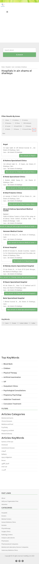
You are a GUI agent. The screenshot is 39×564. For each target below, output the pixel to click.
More (4, 133)
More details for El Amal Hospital (25, 261)
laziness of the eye (7, 442)
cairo (13, 67)
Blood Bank (8, 364)
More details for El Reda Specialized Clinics (21, 188)
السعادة (4, 451)
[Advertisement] (19, 23)
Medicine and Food (7, 424)
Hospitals (8, 67)
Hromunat (5, 445)
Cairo (4, 152)
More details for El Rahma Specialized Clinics (21, 172)
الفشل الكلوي (5, 463)
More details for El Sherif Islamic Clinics (22, 204)
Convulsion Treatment (12, 404)
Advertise (4, 504)
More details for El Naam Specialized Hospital (20, 293)
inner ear (4, 467)
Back (34, 130)
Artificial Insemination (12, 377)
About (3, 498)
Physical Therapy (10, 373)
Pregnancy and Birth (8, 430)
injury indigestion (7, 457)
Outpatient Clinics (11, 386)
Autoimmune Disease (8, 448)
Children (7, 368)
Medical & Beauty (7, 433)
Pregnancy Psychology (12, 395)
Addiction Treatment (12, 399)
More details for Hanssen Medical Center (22, 242)
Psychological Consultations (15, 390)
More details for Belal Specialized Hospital (21, 309)
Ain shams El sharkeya (15, 152)
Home (3, 67)
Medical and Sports (7, 418)
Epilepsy (4, 454)
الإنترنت (4, 470)
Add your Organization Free (10, 501)
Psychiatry (5, 427)
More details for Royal (28, 156)
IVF (5, 382)
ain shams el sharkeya (21, 67)
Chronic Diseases (7, 421)
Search (19, 55)
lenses (4, 460)
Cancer (5, 214)
